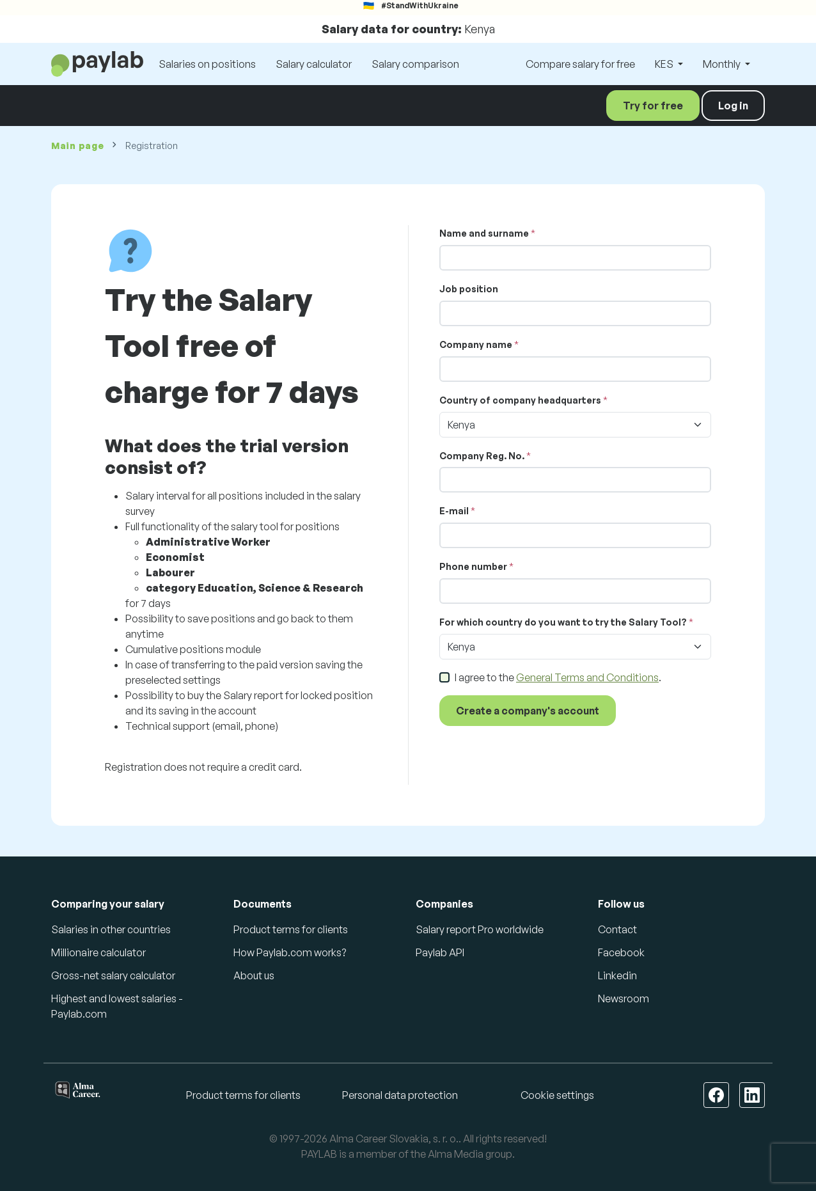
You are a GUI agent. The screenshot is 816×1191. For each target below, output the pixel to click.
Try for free (653, 105)
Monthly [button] (722, 64)
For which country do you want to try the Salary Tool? (563, 622)
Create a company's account (527, 710)
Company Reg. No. (481, 455)
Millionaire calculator (98, 952)
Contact (617, 929)
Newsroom (623, 998)
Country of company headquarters (520, 400)
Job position (468, 288)
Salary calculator (314, 64)
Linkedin (617, 975)
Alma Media (455, 1154)
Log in (733, 105)
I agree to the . (558, 677)
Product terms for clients (290, 929)
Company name (475, 344)
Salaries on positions (207, 64)
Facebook (621, 952)
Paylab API (440, 952)
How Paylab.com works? (289, 952)
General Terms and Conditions (587, 677)
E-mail (454, 510)
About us (253, 975)
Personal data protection (400, 1095)
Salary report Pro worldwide (480, 929)
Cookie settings (557, 1095)
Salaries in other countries (111, 929)
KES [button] (665, 64)
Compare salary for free (580, 64)
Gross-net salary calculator (113, 975)
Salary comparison (415, 64)
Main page (77, 145)
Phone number (473, 566)
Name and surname (484, 233)
